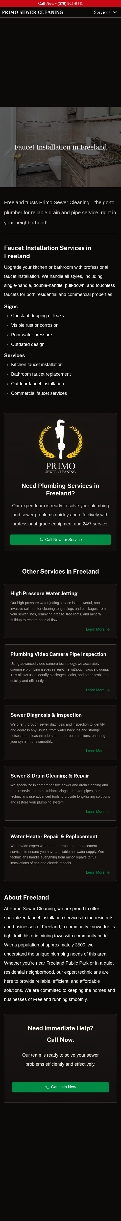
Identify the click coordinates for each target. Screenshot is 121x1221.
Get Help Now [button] (60, 1087)
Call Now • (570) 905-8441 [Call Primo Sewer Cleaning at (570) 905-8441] (60, 3)
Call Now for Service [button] (60, 540)
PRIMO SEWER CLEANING (32, 12)
